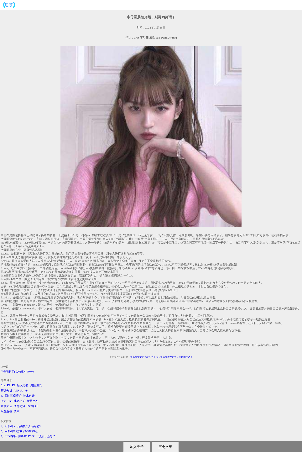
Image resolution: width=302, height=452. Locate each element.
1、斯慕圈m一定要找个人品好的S (21, 426)
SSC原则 (32, 406)
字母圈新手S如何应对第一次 (17, 371)
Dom (3, 400)
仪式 (16, 411)
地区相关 (19, 400)
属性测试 (36, 385)
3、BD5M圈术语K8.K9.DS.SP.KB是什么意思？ (28, 436)
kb (26, 390)
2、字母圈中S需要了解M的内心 (19, 431)
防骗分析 (6, 390)
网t (7, 395)
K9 (13, 385)
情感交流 (19, 406)
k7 (2, 395)
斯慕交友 (32, 400)
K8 (8, 385)
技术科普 (29, 395)
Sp (21, 390)
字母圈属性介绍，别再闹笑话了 (176, 357)
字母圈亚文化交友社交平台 (144, 357)
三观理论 (16, 395)
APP (16, 390)
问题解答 (6, 411)
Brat (3, 385)
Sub (10, 400)
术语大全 (6, 406)
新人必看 (23, 385)
